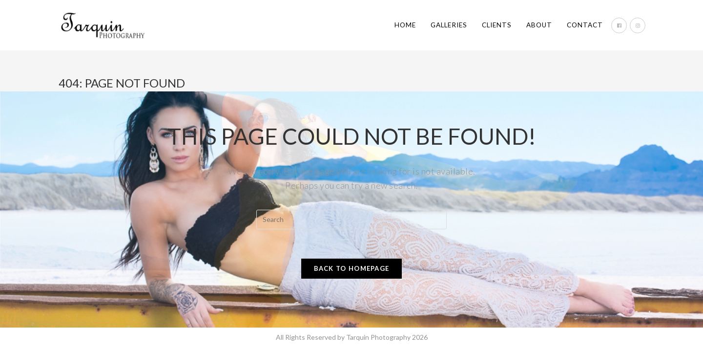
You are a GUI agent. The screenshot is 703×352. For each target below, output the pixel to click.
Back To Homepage (352, 268)
